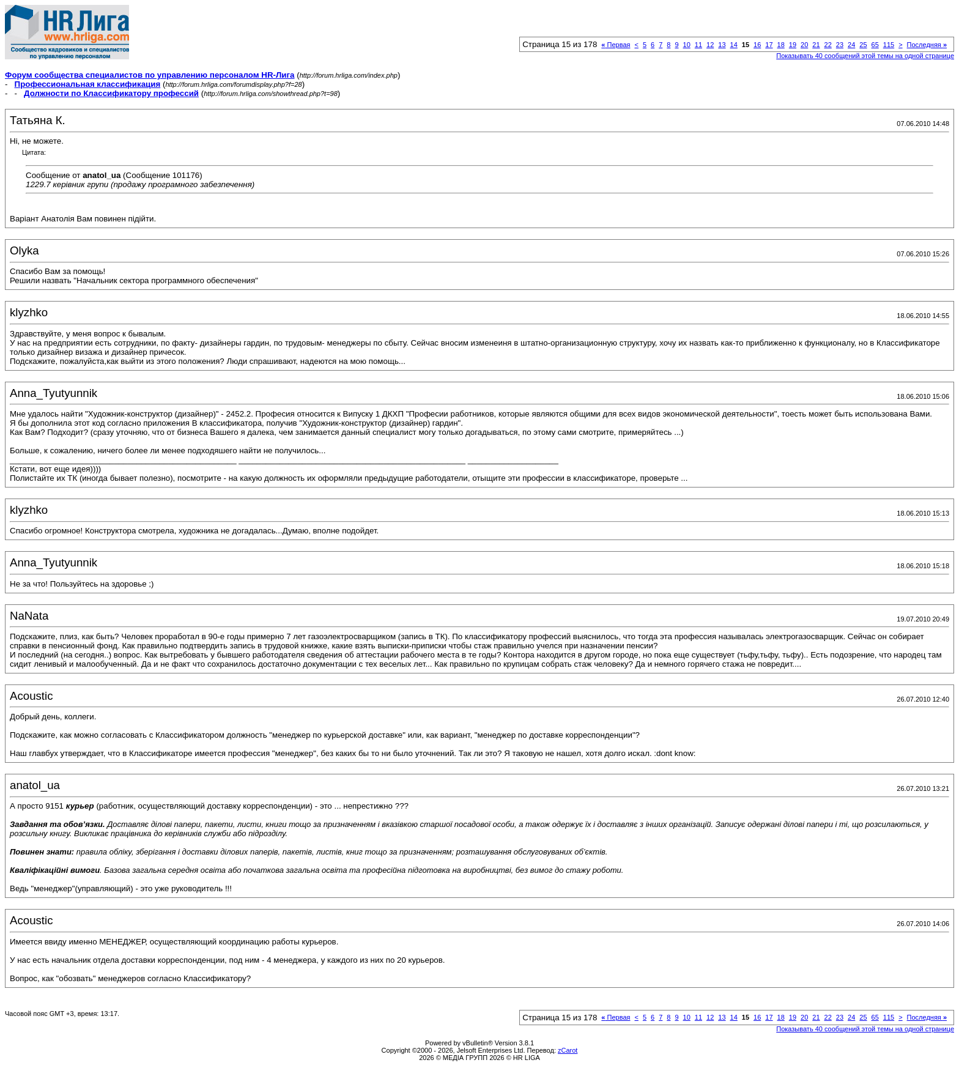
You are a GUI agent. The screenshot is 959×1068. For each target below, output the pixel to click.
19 (792, 44)
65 (875, 44)
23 (839, 44)
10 (687, 44)
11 (698, 44)
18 (781, 44)
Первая (615, 44)
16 (757, 44)
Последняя (927, 44)
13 (721, 44)
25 (863, 44)
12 (710, 44)
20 (804, 44)
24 (851, 44)
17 (768, 44)
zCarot (567, 1050)
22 (828, 44)
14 (734, 44)
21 (816, 44)
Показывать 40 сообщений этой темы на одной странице (865, 55)
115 (888, 44)
